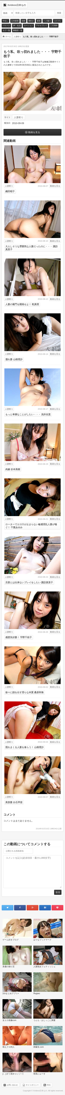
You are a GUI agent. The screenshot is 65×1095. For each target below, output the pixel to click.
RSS (49, 1085)
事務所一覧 (17, 30)
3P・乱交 (17, 26)
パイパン (6, 26)
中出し (5, 21)
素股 (39, 21)
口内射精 (15, 21)
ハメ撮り (47, 21)
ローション (28, 26)
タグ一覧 (6, 30)
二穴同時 (53, 26)
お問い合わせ (12, 1085)
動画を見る (34, 132)
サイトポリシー (32, 1085)
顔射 (23, 21)
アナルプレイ (41, 26)
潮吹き (31, 21)
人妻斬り (18, 117)
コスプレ (57, 21)
